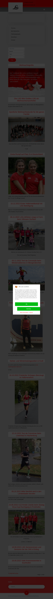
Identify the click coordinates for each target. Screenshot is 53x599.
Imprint (31, 312)
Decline (28, 309)
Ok (26, 304)
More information (24, 312)
